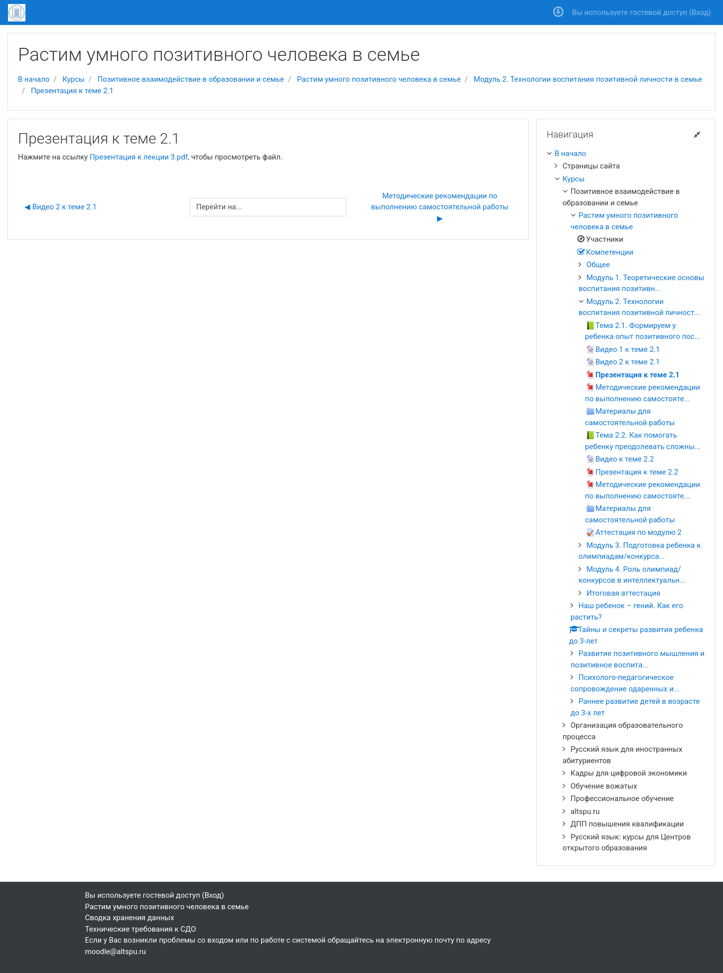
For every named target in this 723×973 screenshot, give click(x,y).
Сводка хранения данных (129, 917)
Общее (598, 264)
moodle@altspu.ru (115, 951)
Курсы (73, 79)
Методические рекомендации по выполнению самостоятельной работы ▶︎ (441, 207)
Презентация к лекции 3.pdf (139, 157)
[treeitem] (626, 154)
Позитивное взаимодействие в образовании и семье (191, 79)
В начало (33, 79)
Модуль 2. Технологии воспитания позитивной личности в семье (588, 79)
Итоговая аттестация (623, 593)
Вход (700, 12)
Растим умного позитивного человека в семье (379, 79)
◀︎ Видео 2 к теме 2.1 (60, 206)
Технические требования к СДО (140, 929)
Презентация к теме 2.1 (72, 90)
